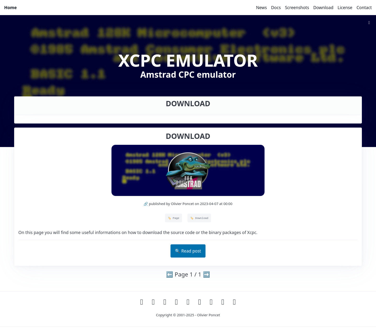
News (261, 7)
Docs (276, 7)
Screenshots (297, 7)
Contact (364, 7)
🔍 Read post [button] (188, 251)
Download (323, 7)
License (345, 7)
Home (10, 7)
